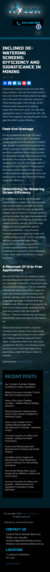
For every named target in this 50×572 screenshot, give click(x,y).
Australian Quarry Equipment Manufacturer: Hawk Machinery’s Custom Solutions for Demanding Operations (21, 461)
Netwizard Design (24, 522)
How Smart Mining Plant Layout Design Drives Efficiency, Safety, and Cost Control (22, 473)
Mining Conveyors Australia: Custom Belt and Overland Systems (22, 393)
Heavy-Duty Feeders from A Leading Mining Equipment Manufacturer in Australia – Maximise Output (23, 426)
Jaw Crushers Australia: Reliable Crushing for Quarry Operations (20, 385)
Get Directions (13, 563)
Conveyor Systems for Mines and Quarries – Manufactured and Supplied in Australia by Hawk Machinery (21, 485)
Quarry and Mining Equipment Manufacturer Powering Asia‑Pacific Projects (22, 449)
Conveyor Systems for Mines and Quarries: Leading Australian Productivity (21, 438)
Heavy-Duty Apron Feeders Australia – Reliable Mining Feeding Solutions (22, 403)
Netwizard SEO (24, 361)
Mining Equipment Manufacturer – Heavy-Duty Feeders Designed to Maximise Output (21, 414)
